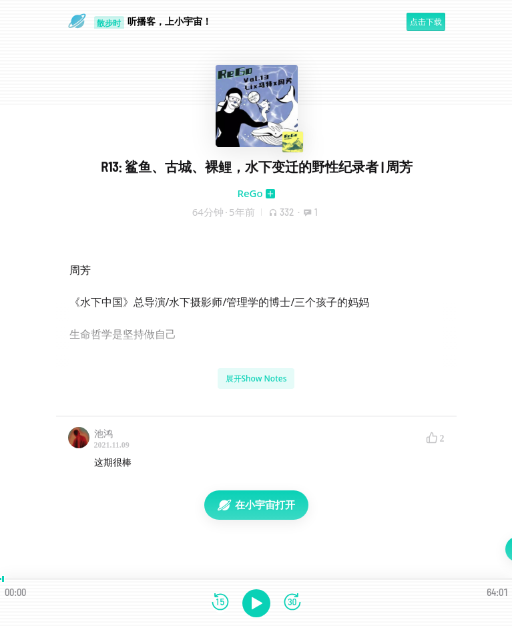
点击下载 (426, 21)
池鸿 (103, 433)
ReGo (249, 193)
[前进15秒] (292, 603)
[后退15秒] (220, 603)
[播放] (256, 603)
